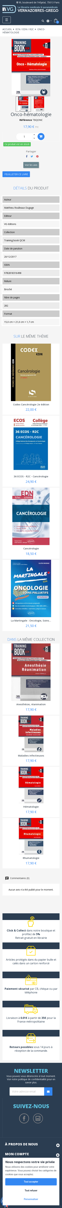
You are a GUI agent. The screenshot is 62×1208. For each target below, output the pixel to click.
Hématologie (31, 806)
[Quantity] (24, 136)
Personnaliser (31, 1199)
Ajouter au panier (41, 136)
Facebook (24, 1118)
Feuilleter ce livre (16, 174)
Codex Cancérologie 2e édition (31, 404)
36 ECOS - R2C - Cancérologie (31, 476)
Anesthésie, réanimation (31, 704)
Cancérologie (31, 548)
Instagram (38, 1118)
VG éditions (10, 224)
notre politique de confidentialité (29, 1079)
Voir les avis (31, 164)
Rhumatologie (31, 858)
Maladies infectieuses (31, 755)
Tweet (32, 156)
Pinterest (37, 156)
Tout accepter (31, 1181)
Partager (26, 156)
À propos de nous (21, 1144)
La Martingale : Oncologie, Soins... (31, 620)
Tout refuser (31, 1190)
